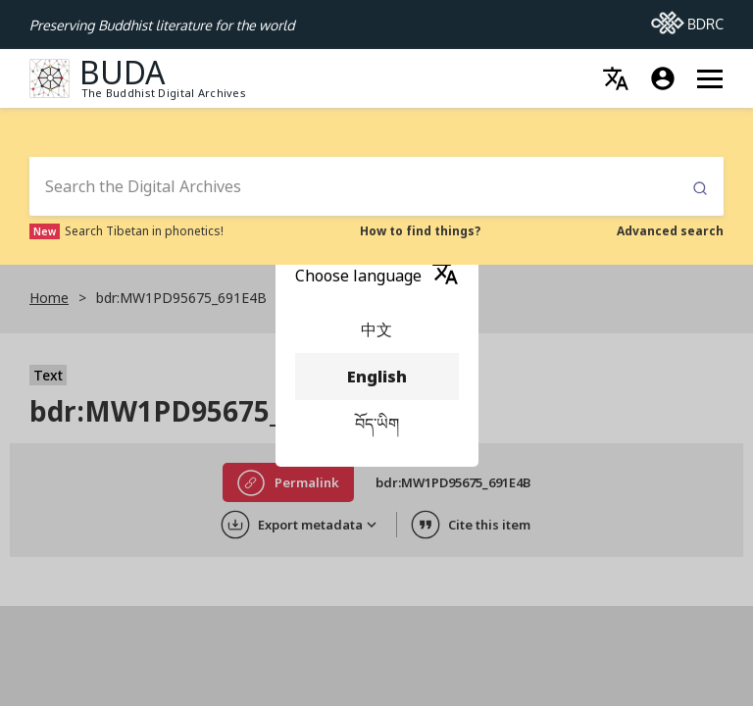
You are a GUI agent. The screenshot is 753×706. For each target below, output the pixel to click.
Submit (700, 188)
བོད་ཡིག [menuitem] (377, 423)
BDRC (687, 18)
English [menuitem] (377, 376)
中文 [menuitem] (377, 329)
